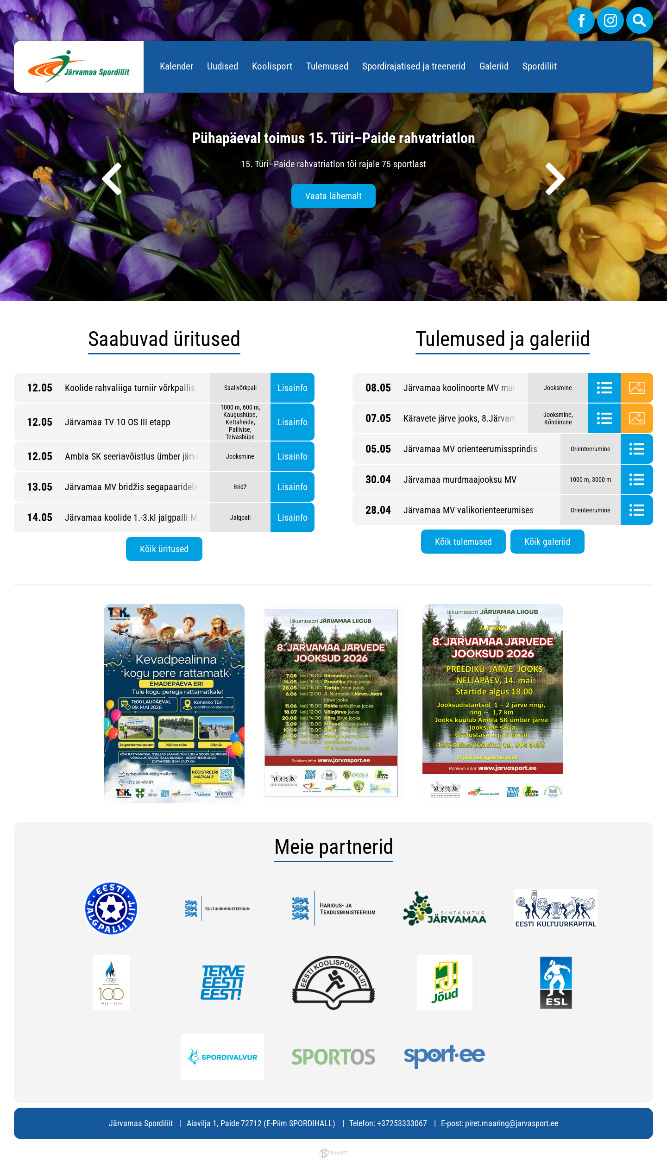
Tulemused (327, 66)
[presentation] (111, 179)
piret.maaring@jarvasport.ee (511, 1123)
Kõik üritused (164, 549)
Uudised (222, 66)
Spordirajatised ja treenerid (414, 66)
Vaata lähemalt (333, 196)
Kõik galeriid (547, 541)
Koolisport (272, 66)
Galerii (637, 388)
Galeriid (494, 66)
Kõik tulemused (463, 541)
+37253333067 (402, 1123)
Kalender (176, 66)
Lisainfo (292, 387)
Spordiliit (539, 66)
